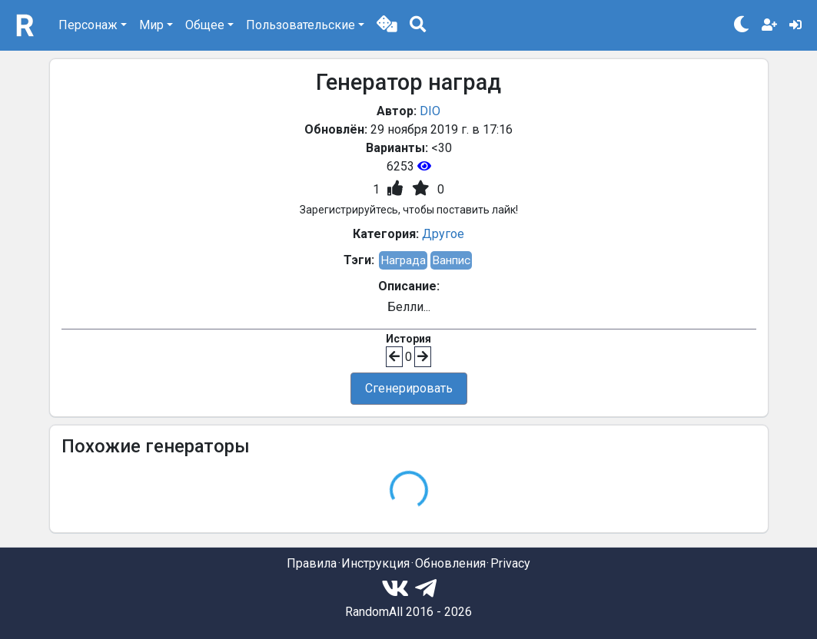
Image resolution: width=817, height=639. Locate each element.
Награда (403, 260)
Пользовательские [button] (300, 25)
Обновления (450, 563)
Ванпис (451, 260)
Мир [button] (151, 25)
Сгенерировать (409, 388)
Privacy (510, 563)
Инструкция (375, 563)
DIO (430, 111)
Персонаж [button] (88, 25)
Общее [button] (204, 25)
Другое (443, 234)
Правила (312, 563)
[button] (387, 25)
